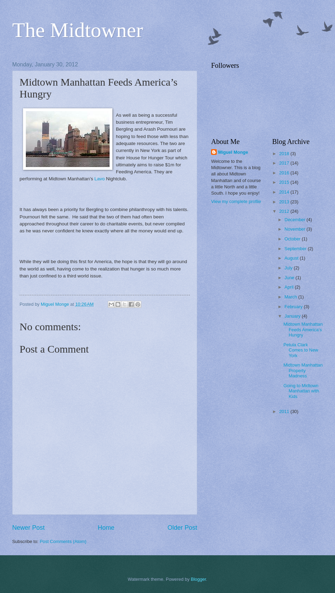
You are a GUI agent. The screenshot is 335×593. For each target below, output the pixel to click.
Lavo (100, 178)
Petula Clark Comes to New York (300, 350)
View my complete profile (236, 201)
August (292, 258)
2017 (284, 163)
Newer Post (28, 527)
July (288, 267)
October (293, 238)
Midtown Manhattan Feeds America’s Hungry (302, 329)
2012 (284, 211)
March (291, 296)
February (294, 306)
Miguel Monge (233, 152)
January (293, 316)
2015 (284, 182)
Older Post (182, 527)
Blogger (198, 579)
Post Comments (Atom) (63, 541)
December (295, 219)
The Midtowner (77, 30)
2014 (284, 192)
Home (106, 527)
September (296, 248)
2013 (284, 201)
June (290, 277)
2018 (284, 153)
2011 (284, 411)
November (295, 229)
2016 (284, 172)
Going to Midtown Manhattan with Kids (301, 391)
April (289, 287)
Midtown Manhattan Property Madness (302, 370)
